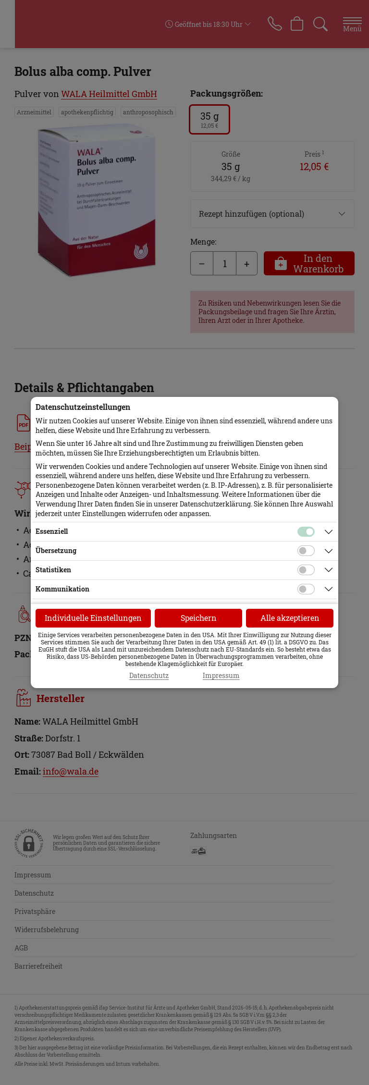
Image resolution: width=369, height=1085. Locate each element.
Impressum (221, 675)
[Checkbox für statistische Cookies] (306, 570)
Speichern (199, 618)
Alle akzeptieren (290, 618)
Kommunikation (62, 588)
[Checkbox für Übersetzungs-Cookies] (306, 550)
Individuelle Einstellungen (93, 618)
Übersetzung (56, 550)
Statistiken (53, 569)
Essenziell (52, 531)
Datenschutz (149, 675)
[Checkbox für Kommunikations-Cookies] (306, 589)
